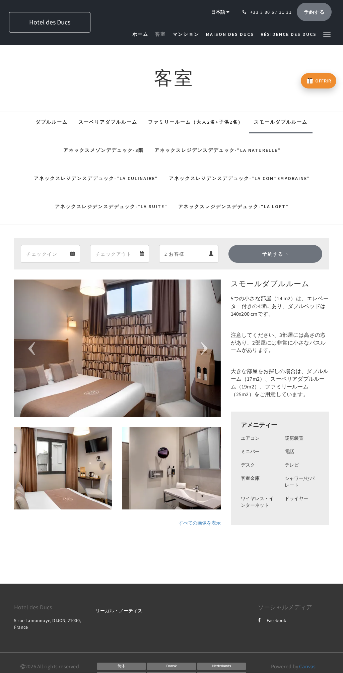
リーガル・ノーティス (118, 611)
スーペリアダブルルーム (107, 122)
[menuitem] (142, 34)
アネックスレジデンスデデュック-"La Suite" (111, 206)
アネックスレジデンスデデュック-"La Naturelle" (217, 150)
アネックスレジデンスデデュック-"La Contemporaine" (239, 178)
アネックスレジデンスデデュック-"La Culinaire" (96, 178)
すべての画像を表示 (200, 523)
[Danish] (171, 666)
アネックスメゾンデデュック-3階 (103, 150)
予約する (272, 254)
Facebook (272, 620)
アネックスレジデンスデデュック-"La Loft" (233, 206)
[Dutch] (221, 666)
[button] (327, 33)
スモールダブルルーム (280, 122)
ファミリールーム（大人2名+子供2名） (195, 122)
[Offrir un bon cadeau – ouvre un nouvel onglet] (318, 80)
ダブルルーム (52, 122)
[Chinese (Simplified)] (121, 666)
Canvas (307, 666)
